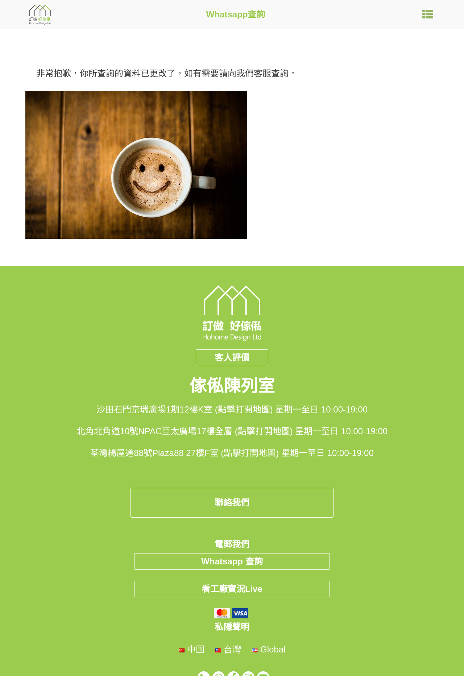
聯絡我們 (232, 502)
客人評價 (232, 357)
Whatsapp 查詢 (231, 561)
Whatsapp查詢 (235, 14)
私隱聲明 (232, 627)
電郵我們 (232, 544)
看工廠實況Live (232, 589)
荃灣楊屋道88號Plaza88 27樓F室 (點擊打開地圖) (184, 453)
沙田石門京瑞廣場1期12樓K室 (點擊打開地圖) (184, 409)
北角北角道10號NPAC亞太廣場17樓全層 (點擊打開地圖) (184, 431)
